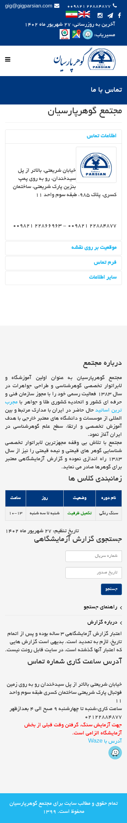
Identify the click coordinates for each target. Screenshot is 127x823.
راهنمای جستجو (100, 607)
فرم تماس (105, 263)
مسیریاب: (104, 35)
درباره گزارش (102, 623)
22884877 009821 (89, 6)
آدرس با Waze (105, 749)
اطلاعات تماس (102, 136)
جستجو (111, 589)
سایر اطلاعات (103, 278)
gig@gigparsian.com (28, 6)
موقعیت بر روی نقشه (94, 248)
